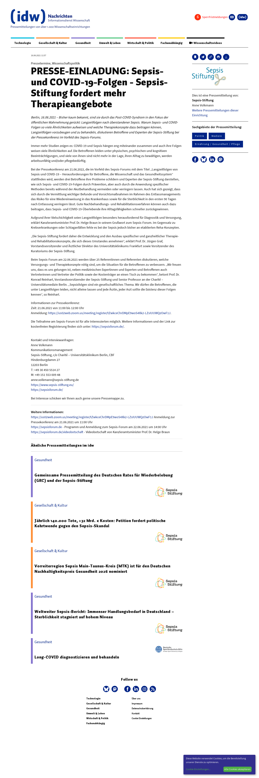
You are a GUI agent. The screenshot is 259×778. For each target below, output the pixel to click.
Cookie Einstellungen (142, 718)
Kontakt (135, 713)
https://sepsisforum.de (46, 427)
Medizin (217, 136)
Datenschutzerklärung (142, 708)
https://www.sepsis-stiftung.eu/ (52, 385)
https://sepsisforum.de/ (108, 327)
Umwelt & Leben (107, 43)
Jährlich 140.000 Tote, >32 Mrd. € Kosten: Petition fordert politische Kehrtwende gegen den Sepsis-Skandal (101, 523)
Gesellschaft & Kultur (52, 43)
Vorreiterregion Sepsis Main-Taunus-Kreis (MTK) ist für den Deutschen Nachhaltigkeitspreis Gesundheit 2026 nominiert (103, 569)
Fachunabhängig (170, 43)
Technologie (22, 43)
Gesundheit (81, 43)
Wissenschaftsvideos (205, 43)
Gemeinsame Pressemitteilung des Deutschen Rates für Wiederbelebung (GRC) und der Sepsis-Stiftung (104, 478)
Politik (199, 136)
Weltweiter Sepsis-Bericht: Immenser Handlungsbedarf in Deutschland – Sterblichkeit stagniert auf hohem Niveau (105, 614)
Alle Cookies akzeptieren (237, 769)
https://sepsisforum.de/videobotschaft (57, 432)
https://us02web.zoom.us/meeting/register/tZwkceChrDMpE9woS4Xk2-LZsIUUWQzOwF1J (109, 313)
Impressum (137, 703)
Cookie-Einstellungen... (198, 769)
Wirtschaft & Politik (139, 43)
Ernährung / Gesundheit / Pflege (217, 144)
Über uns (136, 698)
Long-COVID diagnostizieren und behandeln (77, 657)
